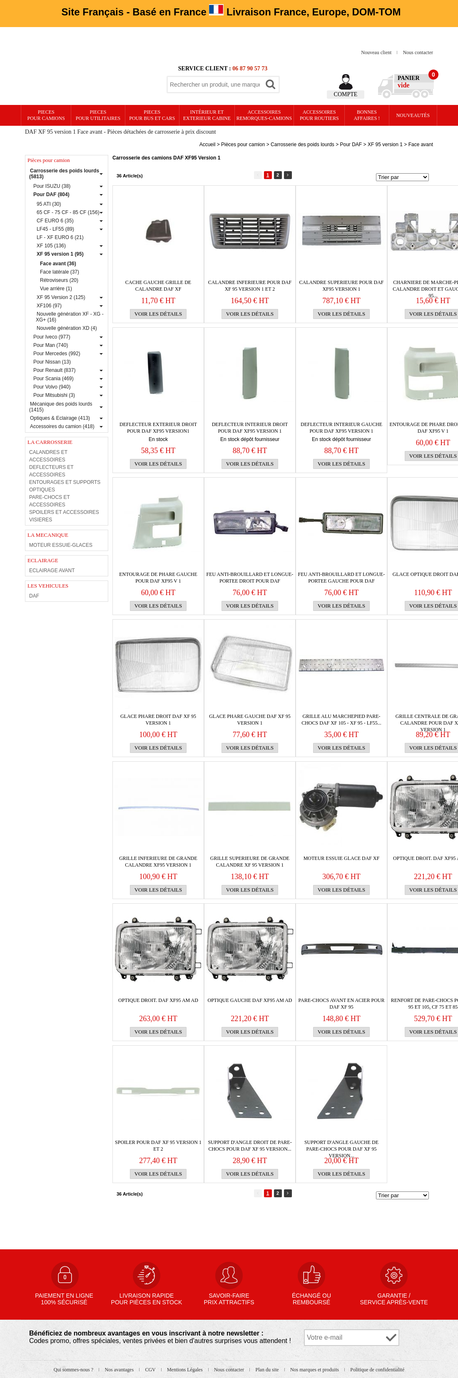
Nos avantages (120, 1370)
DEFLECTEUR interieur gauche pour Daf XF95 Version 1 (341, 427)
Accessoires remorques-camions (264, 115)
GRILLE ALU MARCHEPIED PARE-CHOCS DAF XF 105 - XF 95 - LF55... (341, 719)
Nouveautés (413, 115)
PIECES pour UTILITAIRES (98, 115)
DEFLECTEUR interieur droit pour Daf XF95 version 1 (250, 427)
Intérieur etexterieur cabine (207, 115)
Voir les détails (158, 314)
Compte (346, 94)
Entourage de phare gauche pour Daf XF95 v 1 (158, 577)
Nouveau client (377, 52)
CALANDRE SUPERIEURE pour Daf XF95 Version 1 (341, 285)
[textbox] (215, 84)
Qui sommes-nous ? (74, 1370)
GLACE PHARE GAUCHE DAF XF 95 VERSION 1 (250, 719)
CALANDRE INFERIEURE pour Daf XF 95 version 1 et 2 (249, 285)
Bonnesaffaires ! (367, 115)
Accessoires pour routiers (319, 115)
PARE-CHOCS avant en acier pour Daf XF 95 (342, 1003)
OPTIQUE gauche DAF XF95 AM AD (249, 1000)
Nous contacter (418, 52)
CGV (151, 1370)
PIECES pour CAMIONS (46, 115)
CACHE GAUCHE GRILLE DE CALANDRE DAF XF (158, 285)
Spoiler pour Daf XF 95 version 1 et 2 (158, 1145)
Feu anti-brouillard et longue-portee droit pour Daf (250, 577)
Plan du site (268, 1370)
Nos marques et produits (315, 1370)
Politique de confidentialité (377, 1370)
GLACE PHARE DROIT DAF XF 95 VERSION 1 (158, 719)
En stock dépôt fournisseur (249, 439)
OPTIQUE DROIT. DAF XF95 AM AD (158, 1000)
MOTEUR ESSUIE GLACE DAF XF (342, 858)
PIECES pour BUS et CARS (152, 115)
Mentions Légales (185, 1370)
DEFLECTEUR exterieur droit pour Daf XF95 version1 (158, 427)
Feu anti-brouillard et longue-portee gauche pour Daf (341, 577)
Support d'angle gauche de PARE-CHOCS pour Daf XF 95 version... (341, 1145)
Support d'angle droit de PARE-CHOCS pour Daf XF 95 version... (249, 1145)
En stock (158, 439)
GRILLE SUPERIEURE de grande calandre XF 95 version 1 (249, 861)
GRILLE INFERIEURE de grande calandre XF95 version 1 (158, 861)
